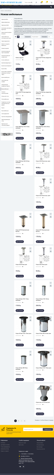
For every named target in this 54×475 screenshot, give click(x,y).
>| (24, 420)
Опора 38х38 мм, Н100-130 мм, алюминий (22, 127)
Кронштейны (6, 68)
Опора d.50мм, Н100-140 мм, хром (43, 368)
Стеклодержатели (5, 113)
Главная (2, 10)
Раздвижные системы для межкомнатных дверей (5, 103)
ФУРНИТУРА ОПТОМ (5, 449)
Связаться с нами (22, 442)
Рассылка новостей (41, 449)
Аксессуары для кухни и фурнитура (6, 29)
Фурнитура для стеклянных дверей (5, 124)
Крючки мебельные (6, 77)
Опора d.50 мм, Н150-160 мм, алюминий (42, 299)
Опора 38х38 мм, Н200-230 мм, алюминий (43, 127)
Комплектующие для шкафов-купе (6, 56)
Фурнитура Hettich (6, 25)
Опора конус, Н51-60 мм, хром (43, 402)
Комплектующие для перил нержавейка (5, 52)
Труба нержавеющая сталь (6, 120)
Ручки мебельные (6, 110)
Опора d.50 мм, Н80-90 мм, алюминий (22, 368)
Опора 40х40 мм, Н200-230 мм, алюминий (22, 161)
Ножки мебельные (8, 10)
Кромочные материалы (6, 65)
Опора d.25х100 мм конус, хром (43, 161)
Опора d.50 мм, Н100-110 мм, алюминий (22, 299)
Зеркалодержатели (5, 41)
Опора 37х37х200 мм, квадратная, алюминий (43, 93)
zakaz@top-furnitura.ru (24, 456)
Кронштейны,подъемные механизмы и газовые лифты (6, 73)
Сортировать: (28, 36)
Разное (6, 107)
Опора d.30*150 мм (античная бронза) (42, 230)
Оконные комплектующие (6, 92)
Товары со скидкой (5, 451)
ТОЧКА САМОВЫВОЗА (5, 446)
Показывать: (44, 36)
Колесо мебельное (5, 59)
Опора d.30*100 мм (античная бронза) (22, 230)
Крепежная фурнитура (6, 62)
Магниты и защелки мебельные (5, 44)
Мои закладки (39, 446)
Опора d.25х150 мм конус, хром (43, 195)
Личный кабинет (40, 442)
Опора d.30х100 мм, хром (21, 264)
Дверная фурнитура (6, 22)
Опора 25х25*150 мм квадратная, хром (23, 93)
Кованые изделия (5, 48)
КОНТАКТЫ (3, 442)
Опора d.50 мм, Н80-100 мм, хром (43, 333)
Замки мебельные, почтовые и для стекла (6, 37)
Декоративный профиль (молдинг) (6, 33)
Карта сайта (21, 444)
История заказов (40, 444)
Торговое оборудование (6, 116)
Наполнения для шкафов (4, 81)
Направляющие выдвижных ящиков (6, 85)
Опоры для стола (5, 96)
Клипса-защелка (19, 57)
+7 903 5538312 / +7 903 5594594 (26, 454)
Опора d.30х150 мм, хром (41, 264)
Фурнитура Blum (6, 19)
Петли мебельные (6, 99)
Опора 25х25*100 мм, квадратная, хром (43, 58)
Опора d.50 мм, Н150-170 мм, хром (23, 333)
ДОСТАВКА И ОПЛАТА (5, 444)
